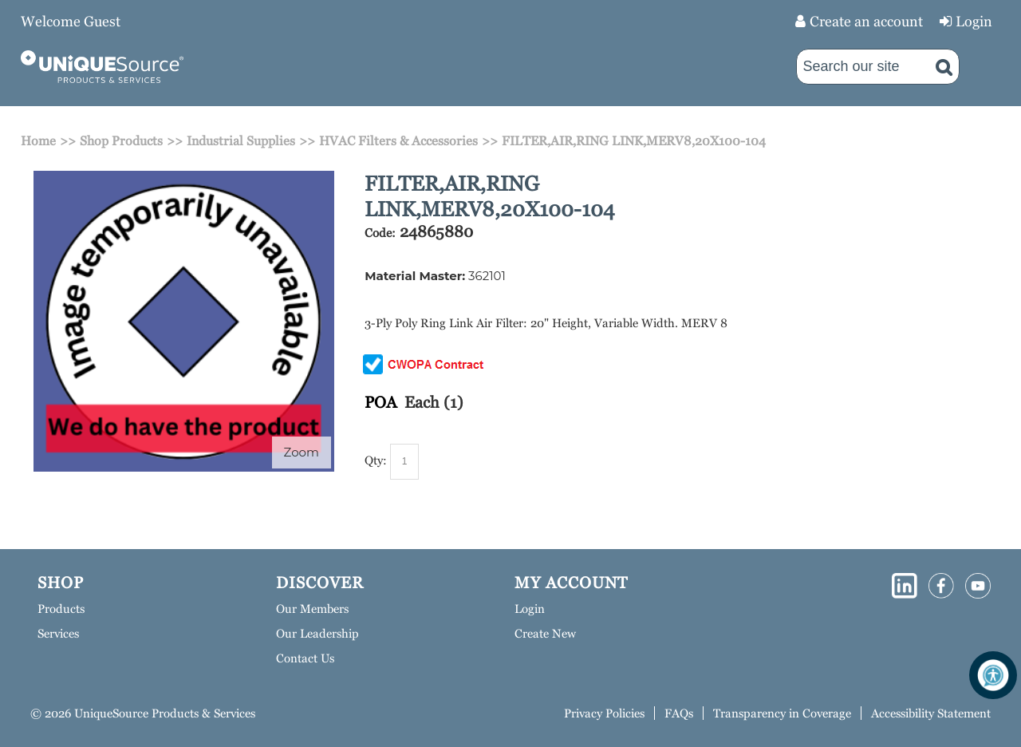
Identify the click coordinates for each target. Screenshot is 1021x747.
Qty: (376, 460)
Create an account (866, 21)
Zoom (301, 452)
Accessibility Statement (931, 713)
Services (58, 633)
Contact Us (305, 658)
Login (974, 21)
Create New (545, 633)
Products (61, 608)
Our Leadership (317, 633)
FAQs (678, 713)
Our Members (312, 608)
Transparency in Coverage (782, 713)
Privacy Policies (604, 713)
